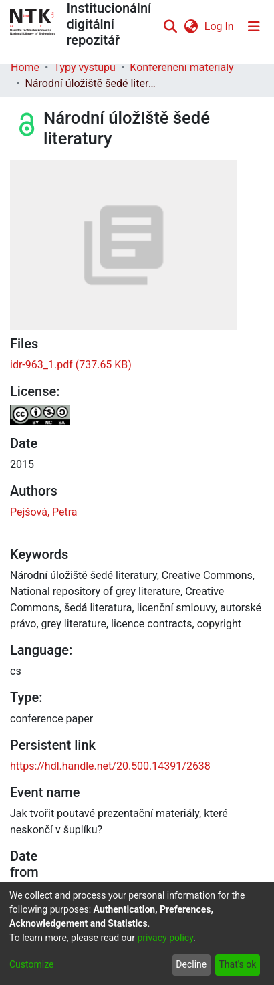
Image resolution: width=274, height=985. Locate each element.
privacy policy (165, 937)
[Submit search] (170, 27)
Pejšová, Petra (44, 512)
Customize (31, 964)
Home (25, 67)
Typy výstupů (84, 67)
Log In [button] (219, 26)
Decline (191, 964)
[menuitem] (190, 27)
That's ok (237, 964)
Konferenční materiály (181, 67)
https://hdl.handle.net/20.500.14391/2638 (110, 766)
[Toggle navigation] (254, 26)
